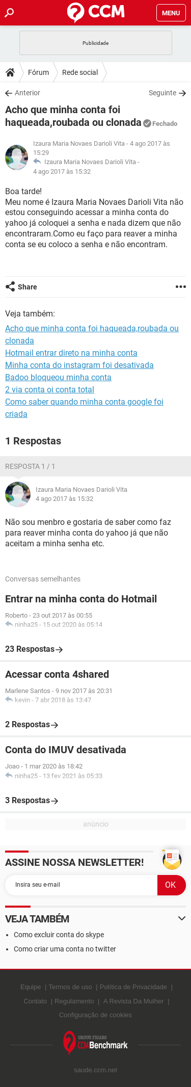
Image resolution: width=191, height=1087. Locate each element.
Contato (35, 1001)
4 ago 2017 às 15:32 (62, 171)
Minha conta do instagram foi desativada (79, 365)
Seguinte (162, 93)
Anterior (27, 93)
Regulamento (74, 1001)
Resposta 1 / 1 (30, 466)
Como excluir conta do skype (59, 935)
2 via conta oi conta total (49, 389)
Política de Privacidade (133, 987)
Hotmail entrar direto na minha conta (71, 353)
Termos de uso (70, 987)
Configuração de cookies (95, 1015)
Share (27, 287)
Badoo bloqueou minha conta (58, 377)
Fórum (38, 72)
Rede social (80, 72)
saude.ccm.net (95, 1070)
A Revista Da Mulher (133, 1001)
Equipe (30, 987)
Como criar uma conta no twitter (65, 949)
